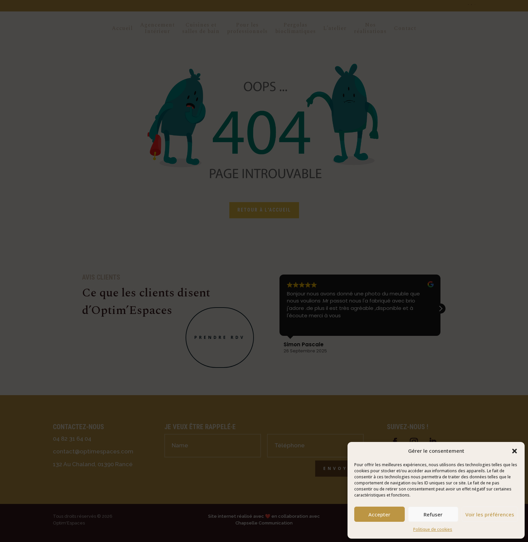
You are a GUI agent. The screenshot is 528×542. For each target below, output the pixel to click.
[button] (514, 451)
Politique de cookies (432, 529)
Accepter (379, 514)
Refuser (433, 514)
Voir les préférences (489, 514)
